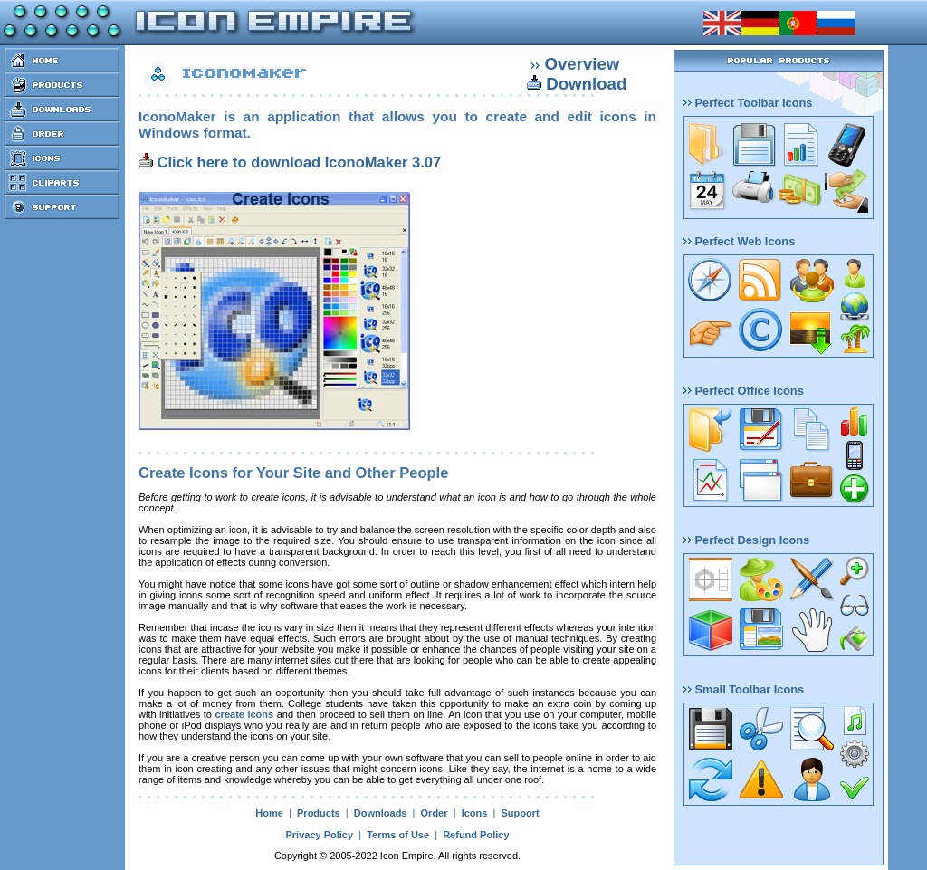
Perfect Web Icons (739, 241)
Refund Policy (476, 834)
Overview (581, 63)
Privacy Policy (319, 834)
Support (520, 813)
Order (434, 813)
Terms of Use (398, 834)
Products (318, 813)
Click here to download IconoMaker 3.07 (290, 162)
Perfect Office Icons (743, 390)
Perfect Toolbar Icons (747, 103)
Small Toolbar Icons (743, 689)
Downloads (380, 813)
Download (586, 83)
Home (269, 813)
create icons (244, 714)
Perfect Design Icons (746, 540)
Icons (475, 813)
